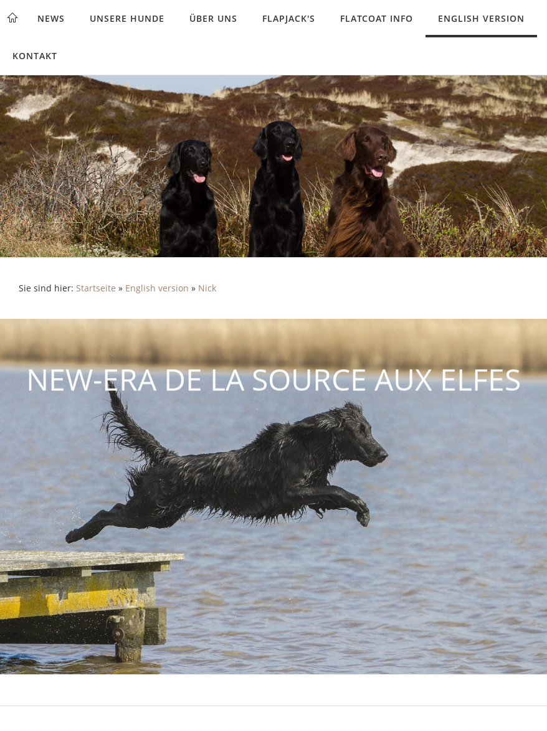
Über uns (213, 18)
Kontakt (34, 56)
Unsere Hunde (127, 18)
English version (481, 18)
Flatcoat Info (376, 18)
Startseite (96, 288)
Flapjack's (288, 18)
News (51, 18)
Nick (207, 288)
